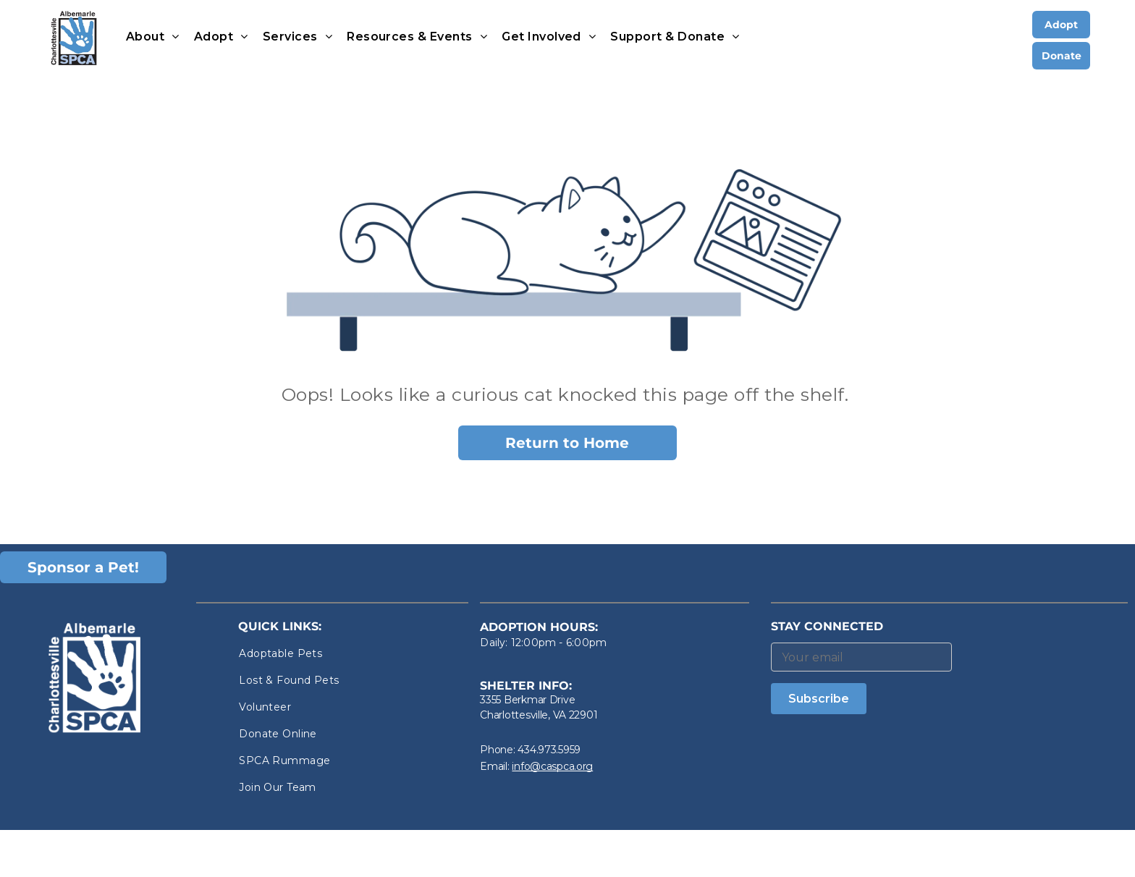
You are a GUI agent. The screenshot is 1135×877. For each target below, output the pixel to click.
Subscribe (818, 699)
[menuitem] (153, 37)
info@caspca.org (552, 766)
